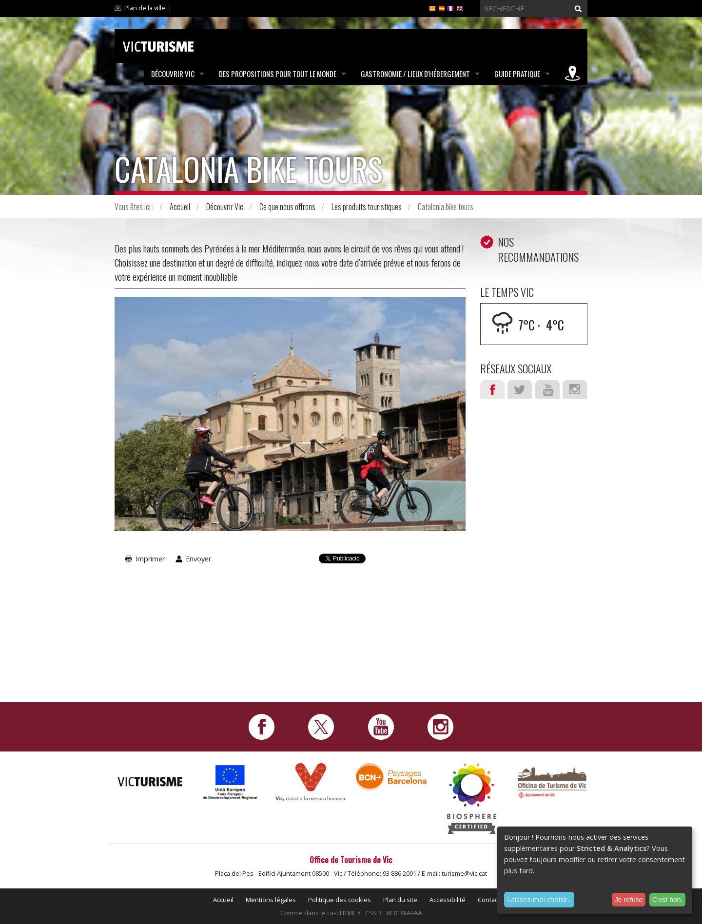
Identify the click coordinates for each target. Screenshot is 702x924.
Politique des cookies (339, 899)
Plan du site (400, 899)
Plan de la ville (144, 7)
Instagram (575, 389)
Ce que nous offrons (287, 206)
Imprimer (150, 558)
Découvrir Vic (173, 73)
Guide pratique (517, 73)
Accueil (180, 206)
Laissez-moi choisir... (539, 899)
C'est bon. (667, 900)
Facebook (492, 389)
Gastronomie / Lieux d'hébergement (415, 73)
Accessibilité (447, 899)
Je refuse (629, 900)
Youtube (547, 389)
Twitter (519, 389)
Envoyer (198, 558)
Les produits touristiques (367, 206)
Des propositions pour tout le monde (277, 73)
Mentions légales (271, 899)
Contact (489, 899)
